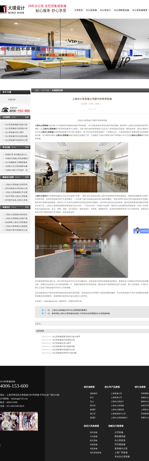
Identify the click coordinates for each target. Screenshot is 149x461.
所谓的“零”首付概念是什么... (16, 154)
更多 (27, 117)
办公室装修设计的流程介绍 (16, 128)
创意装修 (93, 448)
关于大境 (45, 90)
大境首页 (78, 10)
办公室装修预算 (139, 10)
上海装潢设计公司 (118, 414)
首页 (37, 90)
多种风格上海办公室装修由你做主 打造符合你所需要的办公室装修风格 (81, 313)
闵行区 (93, 405)
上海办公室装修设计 (119, 418)
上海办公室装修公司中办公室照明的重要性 (69, 310)
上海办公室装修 (41, 125)
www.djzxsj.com (50, 301)
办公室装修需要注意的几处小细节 (66, 336)
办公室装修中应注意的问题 (16, 136)
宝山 (92, 401)
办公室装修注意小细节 (14, 132)
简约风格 (93, 432)
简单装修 (93, 444)
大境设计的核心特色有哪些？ (17, 158)
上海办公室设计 (136, 135)
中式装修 (93, 436)
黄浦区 (93, 418)
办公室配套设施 (121, 10)
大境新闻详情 (57, 90)
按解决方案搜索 (116, 426)
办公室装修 (91, 10)
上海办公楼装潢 (117, 410)
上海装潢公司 (116, 397)
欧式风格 (93, 440)
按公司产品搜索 (112, 387)
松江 (92, 397)
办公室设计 (105, 10)
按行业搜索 (140, 387)
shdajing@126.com (19, 398)
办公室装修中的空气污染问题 (64, 353)
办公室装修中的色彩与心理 (16, 140)
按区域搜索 (89, 387)
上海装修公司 (116, 393)
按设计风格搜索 (91, 426)
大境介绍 (11, 99)
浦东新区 (93, 393)
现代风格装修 (95, 453)
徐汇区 (93, 414)
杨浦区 (93, 410)
